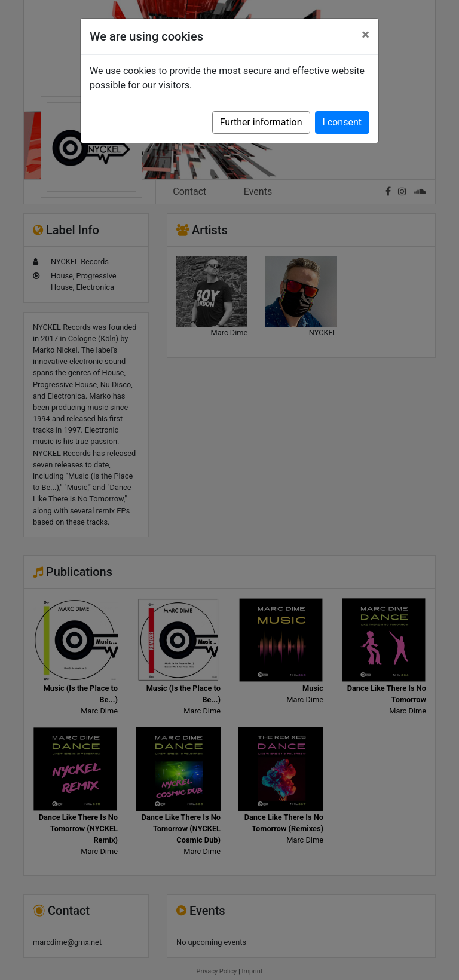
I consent (342, 122)
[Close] (365, 35)
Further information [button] (261, 122)
